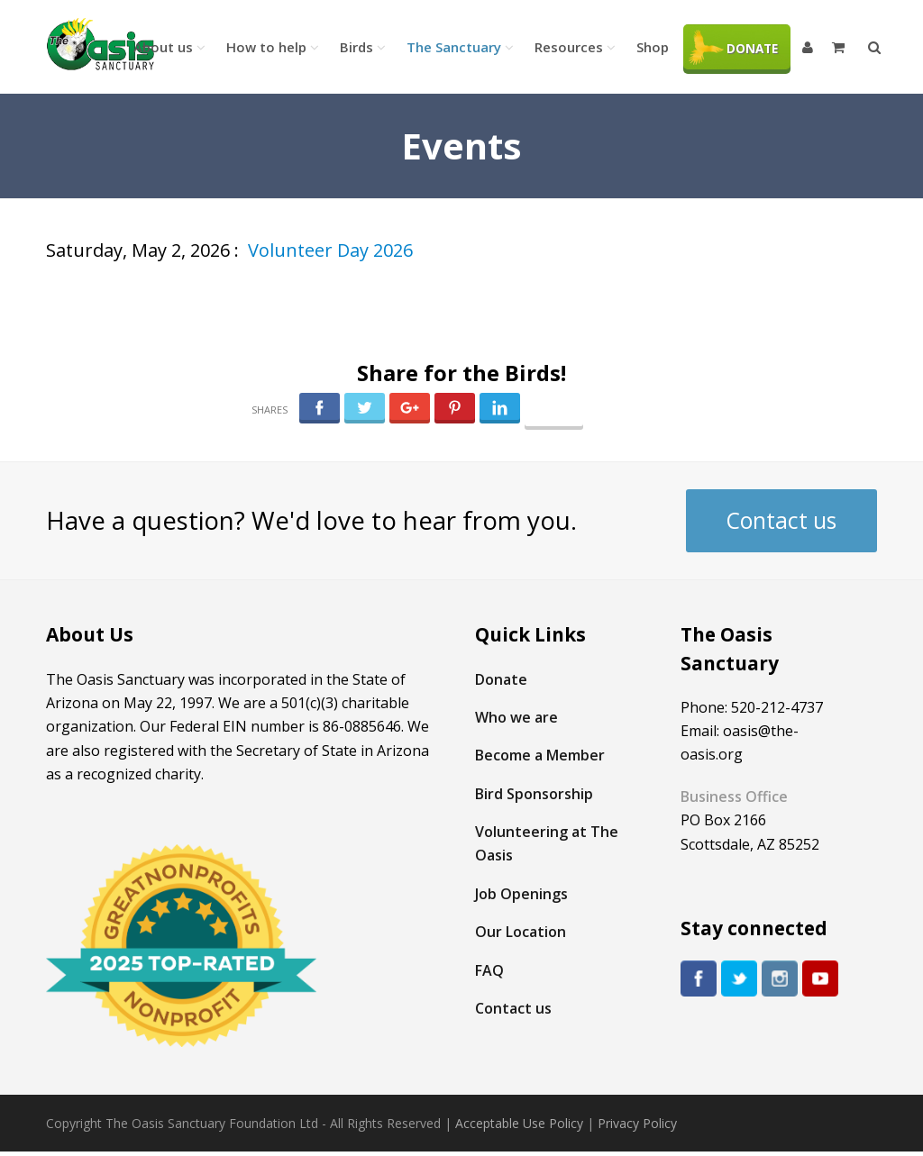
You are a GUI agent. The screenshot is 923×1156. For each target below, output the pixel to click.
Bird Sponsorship (534, 794)
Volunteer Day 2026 (330, 250)
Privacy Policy (637, 1123)
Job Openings (521, 894)
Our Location (520, 932)
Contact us (781, 520)
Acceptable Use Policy (519, 1123)
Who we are (516, 717)
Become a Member (540, 755)
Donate (501, 679)
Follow (553, 413)
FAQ (489, 970)
